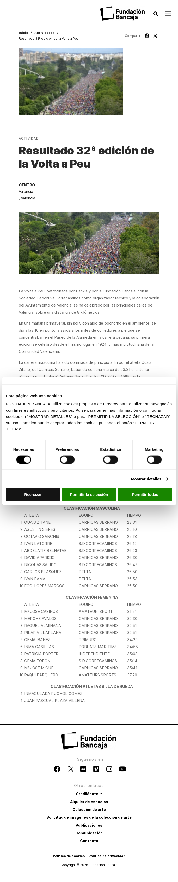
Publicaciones (89, 825)
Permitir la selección (89, 494)
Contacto (89, 841)
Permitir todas (145, 494)
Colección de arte (89, 809)
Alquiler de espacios (89, 801)
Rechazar (33, 494)
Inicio (23, 33)
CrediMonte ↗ (89, 794)
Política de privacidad (107, 856)
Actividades (44, 33)
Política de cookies (69, 856)
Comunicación (89, 833)
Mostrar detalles (146, 478)
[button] (155, 14)
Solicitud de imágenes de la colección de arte (89, 817)
